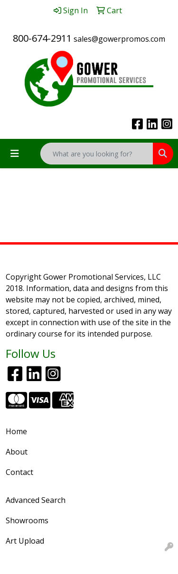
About (17, 451)
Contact (19, 472)
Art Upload (25, 541)
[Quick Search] (96, 153)
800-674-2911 (42, 38)
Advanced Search (36, 500)
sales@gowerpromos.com (119, 39)
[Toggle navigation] (15, 153)
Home (16, 431)
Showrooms (27, 520)
